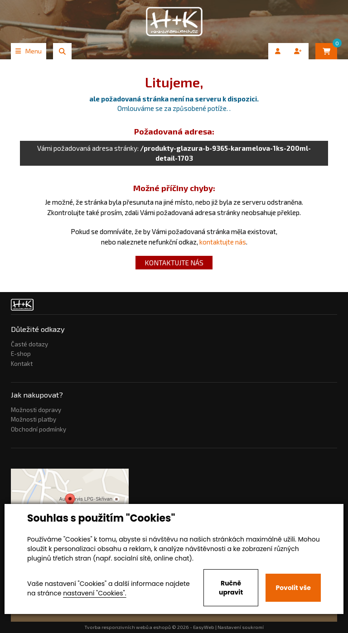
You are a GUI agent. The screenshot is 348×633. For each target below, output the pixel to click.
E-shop (21, 353)
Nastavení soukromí (241, 627)
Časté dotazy (29, 344)
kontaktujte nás (222, 242)
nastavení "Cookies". (94, 593)
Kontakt (22, 363)
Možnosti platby (33, 419)
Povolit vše (293, 587)
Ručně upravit (231, 588)
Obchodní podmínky (38, 429)
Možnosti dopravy (36, 409)
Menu (28, 51)
